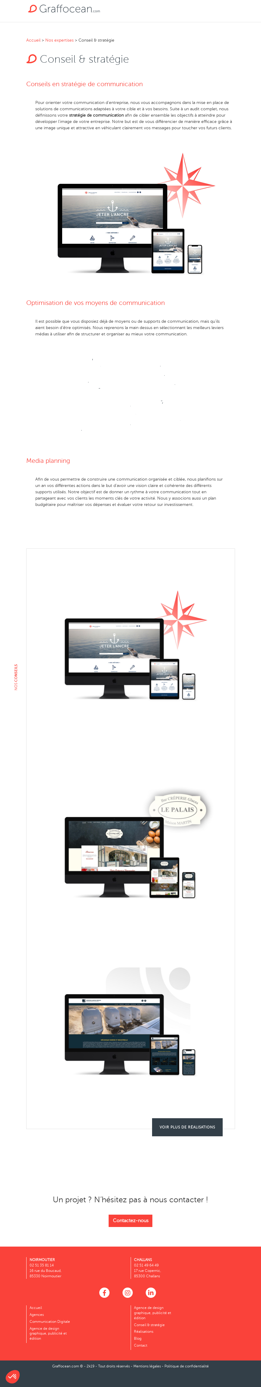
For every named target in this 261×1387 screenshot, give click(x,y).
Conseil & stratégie (149, 1325)
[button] (12, 1377)
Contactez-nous (130, 1220)
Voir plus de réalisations (187, 1127)
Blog (138, 1338)
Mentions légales (147, 1366)
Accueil (33, 40)
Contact (140, 1345)
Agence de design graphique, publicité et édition (48, 1333)
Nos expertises (59, 40)
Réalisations (143, 1331)
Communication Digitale (50, 1322)
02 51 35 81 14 (42, 1265)
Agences (37, 1315)
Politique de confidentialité (186, 1366)
